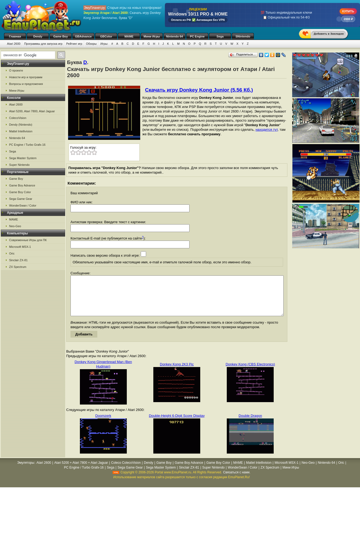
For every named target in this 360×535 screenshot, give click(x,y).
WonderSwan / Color (22, 205)
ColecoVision (17, 117)
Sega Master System (22, 158)
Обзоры (91, 43)
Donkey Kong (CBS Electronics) (250, 372)
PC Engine (197, 36)
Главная (15, 36)
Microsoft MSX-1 (20, 246)
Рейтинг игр (74, 43)
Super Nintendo (19, 164)
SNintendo (243, 36)
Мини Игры (152, 36)
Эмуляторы (25, 471)
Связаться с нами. (236, 480)
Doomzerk (103, 424)
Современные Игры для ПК (28, 240)
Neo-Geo (15, 226)
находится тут (266, 130)
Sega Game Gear (20, 198)
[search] (27, 55)
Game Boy (60, 36)
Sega (220, 36)
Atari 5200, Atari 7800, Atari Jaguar (32, 111)
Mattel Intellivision (20, 131)
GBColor (106, 36)
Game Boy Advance (22, 185)
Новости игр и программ (25, 77)
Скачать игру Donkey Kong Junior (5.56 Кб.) (199, 90)
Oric (11, 253)
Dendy (37, 36)
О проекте (16, 70)
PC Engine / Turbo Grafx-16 (27, 144)
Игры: (104, 43)
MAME (128, 36)
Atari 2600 (13, 43)
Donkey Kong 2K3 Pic (177, 372)
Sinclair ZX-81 (18, 260)
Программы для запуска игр (43, 43)
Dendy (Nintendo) (20, 124)
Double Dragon (250, 424)
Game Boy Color (20, 192)
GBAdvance (83, 36)
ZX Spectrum (17, 266)
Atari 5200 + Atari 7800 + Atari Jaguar (81, 471)
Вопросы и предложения (26, 83)
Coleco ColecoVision (126, 471)
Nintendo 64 (174, 36)
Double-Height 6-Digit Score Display (177, 424)
